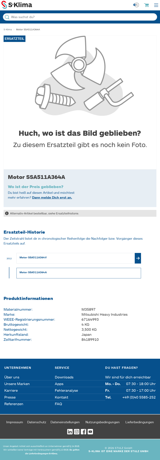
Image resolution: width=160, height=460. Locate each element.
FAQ (58, 404)
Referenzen (13, 404)
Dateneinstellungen (65, 422)
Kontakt (61, 397)
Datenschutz (36, 422)
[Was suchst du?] (80, 17)
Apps (59, 383)
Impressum (14, 422)
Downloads (64, 377)
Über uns (11, 377)
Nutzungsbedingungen (102, 422)
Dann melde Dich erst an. (52, 197)
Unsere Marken (17, 383)
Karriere (11, 390)
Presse (10, 397)
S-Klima (8, 29)
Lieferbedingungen (139, 422)
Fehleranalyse (66, 390)
